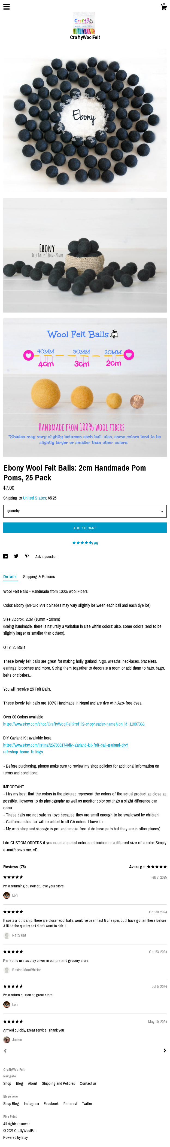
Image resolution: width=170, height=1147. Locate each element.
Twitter (87, 1103)
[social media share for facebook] (5, 556)
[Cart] (164, 8)
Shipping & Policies (39, 577)
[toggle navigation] (6, 7)
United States (34, 498)
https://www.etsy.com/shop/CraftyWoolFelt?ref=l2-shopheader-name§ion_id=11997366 (73, 724)
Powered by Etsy (15, 1137)
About (33, 1083)
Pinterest (70, 1103)
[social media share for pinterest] (27, 556)
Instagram (32, 1103)
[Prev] (5, 1051)
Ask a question (46, 556)
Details (10, 577)
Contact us (88, 1083)
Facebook (51, 1103)
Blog (20, 1083)
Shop (7, 1083)
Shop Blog (11, 1103)
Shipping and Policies (59, 1083)
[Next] (165, 1051)
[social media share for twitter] (16, 556)
